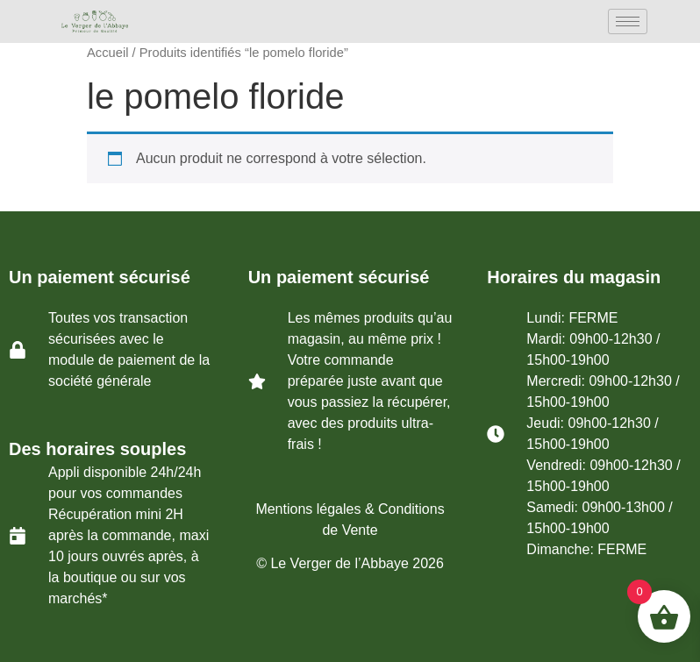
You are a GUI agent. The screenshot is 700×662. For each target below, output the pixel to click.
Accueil (107, 53)
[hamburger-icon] (627, 21)
